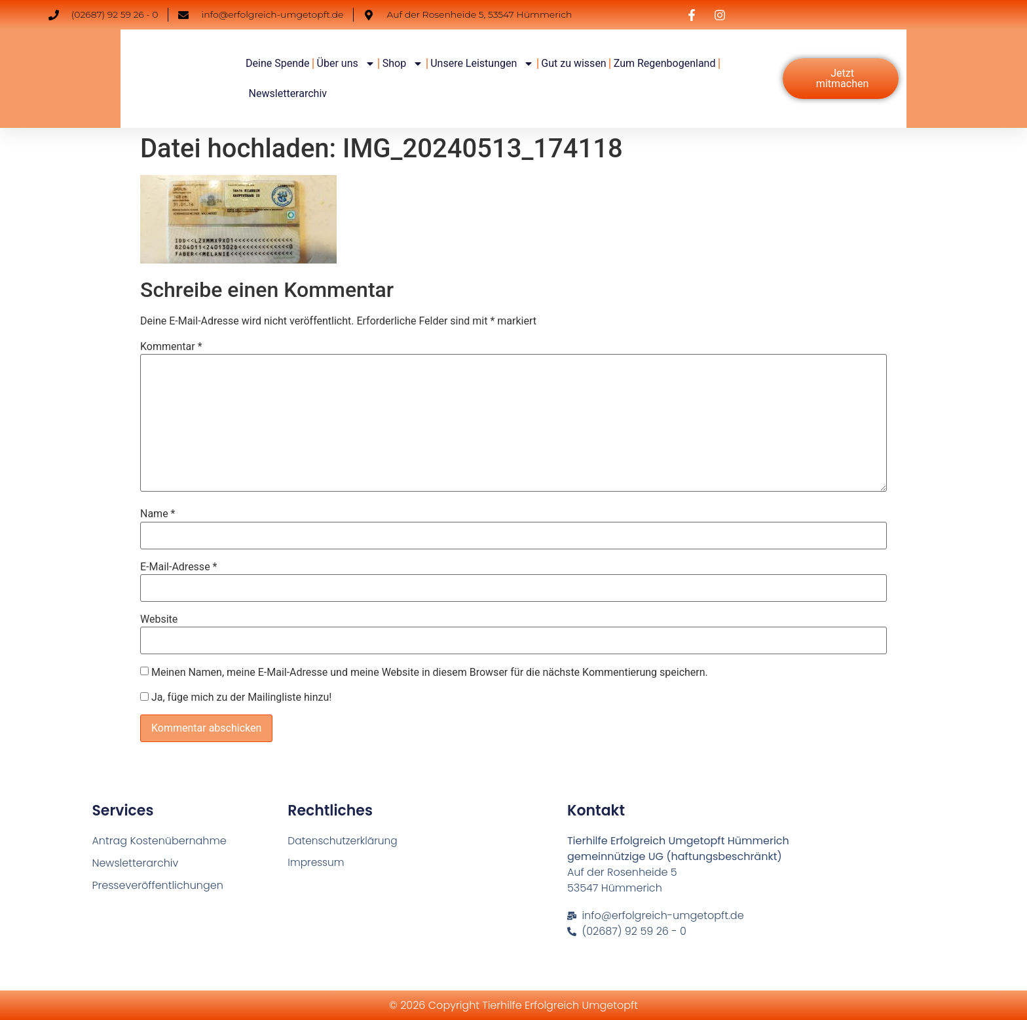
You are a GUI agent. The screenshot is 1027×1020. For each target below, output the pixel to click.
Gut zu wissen (573, 63)
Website (158, 619)
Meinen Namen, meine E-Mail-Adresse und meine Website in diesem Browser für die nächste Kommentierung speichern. (429, 672)
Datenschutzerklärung (344, 840)
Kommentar (171, 347)
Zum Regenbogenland (665, 63)
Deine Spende (277, 63)
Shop (403, 63)
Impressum (317, 863)
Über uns (346, 63)
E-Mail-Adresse (178, 567)
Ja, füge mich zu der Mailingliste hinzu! (235, 697)
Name (158, 514)
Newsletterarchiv (288, 93)
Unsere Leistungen (482, 63)
